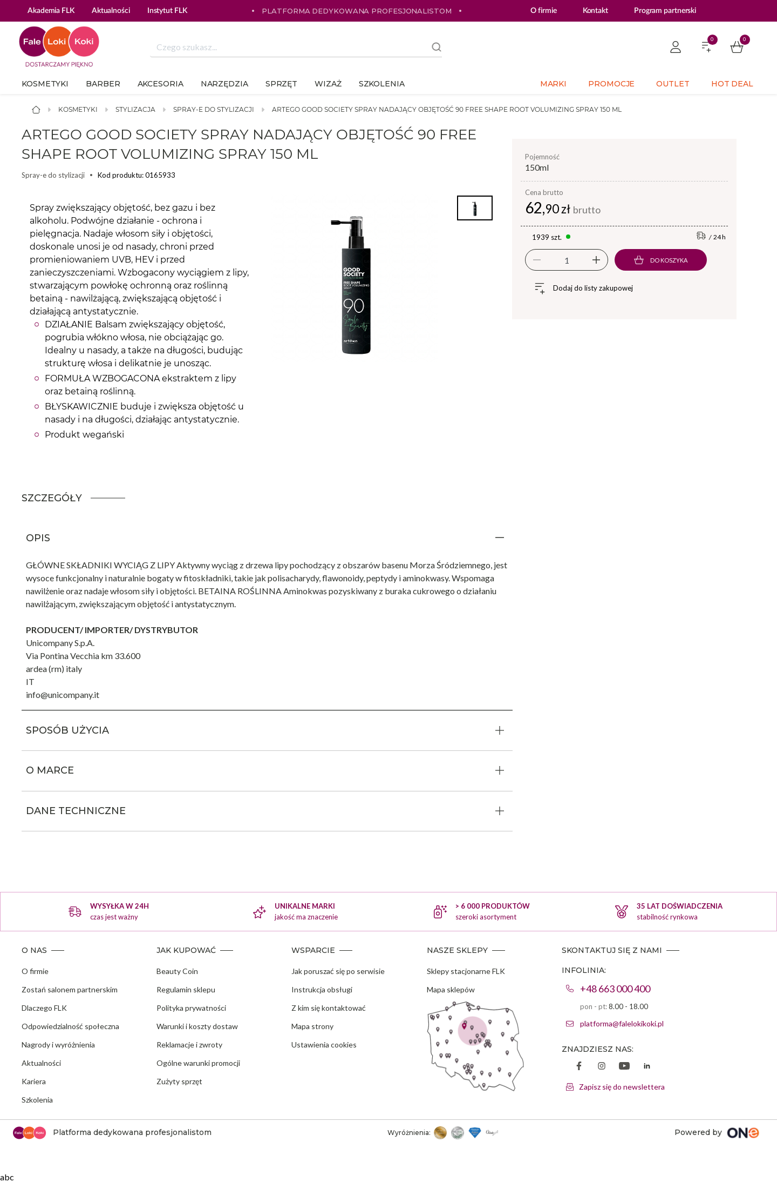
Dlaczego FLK (44, 1007)
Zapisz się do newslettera (622, 1086)
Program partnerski (665, 11)
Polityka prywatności (191, 1007)
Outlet (672, 84)
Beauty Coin (177, 971)
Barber (103, 84)
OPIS (38, 538)
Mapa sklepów (451, 989)
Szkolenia (382, 84)
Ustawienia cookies (324, 1044)
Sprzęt (281, 84)
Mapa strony (312, 1026)
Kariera (34, 1081)
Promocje (611, 84)
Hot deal (732, 84)
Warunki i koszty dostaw (197, 1026)
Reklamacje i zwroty (189, 1044)
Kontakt (595, 11)
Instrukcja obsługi (321, 989)
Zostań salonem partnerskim (70, 989)
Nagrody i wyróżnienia (58, 1044)
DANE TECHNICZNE (76, 811)
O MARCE (50, 770)
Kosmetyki (45, 84)
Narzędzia (224, 84)
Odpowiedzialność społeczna (70, 1026)
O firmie (543, 11)
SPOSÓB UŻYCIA (67, 730)
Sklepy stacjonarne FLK (466, 971)
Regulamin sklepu (185, 989)
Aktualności (41, 1062)
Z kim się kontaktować (328, 1007)
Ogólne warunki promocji (198, 1062)
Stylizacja (135, 109)
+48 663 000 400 (615, 989)
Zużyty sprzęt (179, 1081)
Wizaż (328, 84)
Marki (553, 84)
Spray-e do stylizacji (213, 109)
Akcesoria (160, 84)
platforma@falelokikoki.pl (622, 1023)
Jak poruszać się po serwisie (338, 971)
